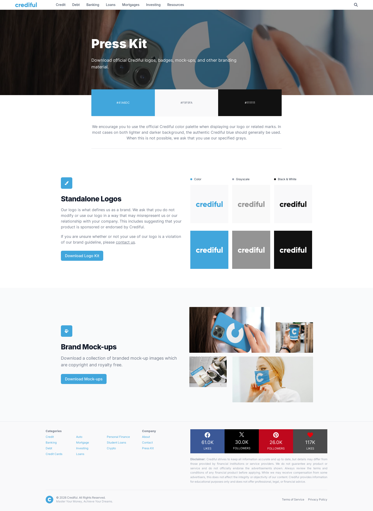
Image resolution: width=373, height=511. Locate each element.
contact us (125, 242)
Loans (80, 454)
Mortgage (82, 442)
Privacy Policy (317, 499)
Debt (49, 448)
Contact (147, 442)
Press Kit (148, 448)
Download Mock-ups (84, 379)
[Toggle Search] (356, 5)
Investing (82, 448)
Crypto (111, 448)
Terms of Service (293, 499)
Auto (79, 437)
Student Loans (116, 442)
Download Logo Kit (82, 255)
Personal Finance (118, 437)
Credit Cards (54, 454)
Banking (51, 442)
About (146, 437)
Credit (50, 437)
